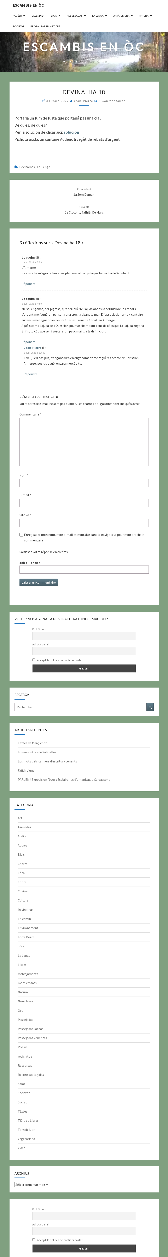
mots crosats (27, 983)
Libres (22, 965)
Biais (54, 15)
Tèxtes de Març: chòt (32, 743)
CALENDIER (38, 15)
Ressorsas (25, 1065)
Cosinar (23, 891)
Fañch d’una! (26, 770)
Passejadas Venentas (32, 1038)
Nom (24, 475)
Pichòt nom (39, 629)
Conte (22, 882)
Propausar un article (45, 26)
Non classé (25, 1001)
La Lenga (98, 15)
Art (20, 818)
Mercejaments (28, 974)
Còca (21, 873)
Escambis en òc (28, 5)
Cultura (23, 900)
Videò (21, 1148)
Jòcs (21, 946)
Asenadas (24, 827)
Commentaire (30, 414)
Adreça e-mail (40, 644)
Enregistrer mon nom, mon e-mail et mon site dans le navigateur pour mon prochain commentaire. (84, 537)
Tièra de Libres (28, 1120)
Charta (23, 864)
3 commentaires (112, 101)
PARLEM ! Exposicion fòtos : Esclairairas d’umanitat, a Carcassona (64, 779)
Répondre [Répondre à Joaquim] (28, 284)
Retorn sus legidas (31, 1075)
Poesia (22, 1047)
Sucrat (22, 1102)
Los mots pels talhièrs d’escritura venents (47, 761)
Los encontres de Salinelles (37, 752)
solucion (71, 132)
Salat (21, 1084)
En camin (24, 919)
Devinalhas (27, 167)
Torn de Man (26, 1130)
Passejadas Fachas (30, 1029)
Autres (22, 845)
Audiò (22, 836)
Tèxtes (22, 1111)
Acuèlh (17, 15)
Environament (28, 928)
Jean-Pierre (83, 101)
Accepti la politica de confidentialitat (57, 660)
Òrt (20, 1010)
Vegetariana (26, 1139)
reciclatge (25, 1056)
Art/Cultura (121, 15)
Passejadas (75, 15)
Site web (25, 515)
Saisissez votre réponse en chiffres (43, 552)
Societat (18, 26)
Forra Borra (26, 937)
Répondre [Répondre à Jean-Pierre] (30, 374)
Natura (144, 15)
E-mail (25, 495)
